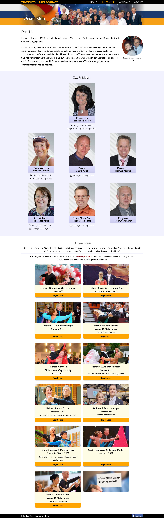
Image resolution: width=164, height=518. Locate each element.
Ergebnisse (58, 295)
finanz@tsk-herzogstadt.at (83, 175)
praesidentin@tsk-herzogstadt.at (83, 128)
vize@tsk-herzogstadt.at (42, 178)
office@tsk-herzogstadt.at (42, 228)
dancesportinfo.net (85, 256)
